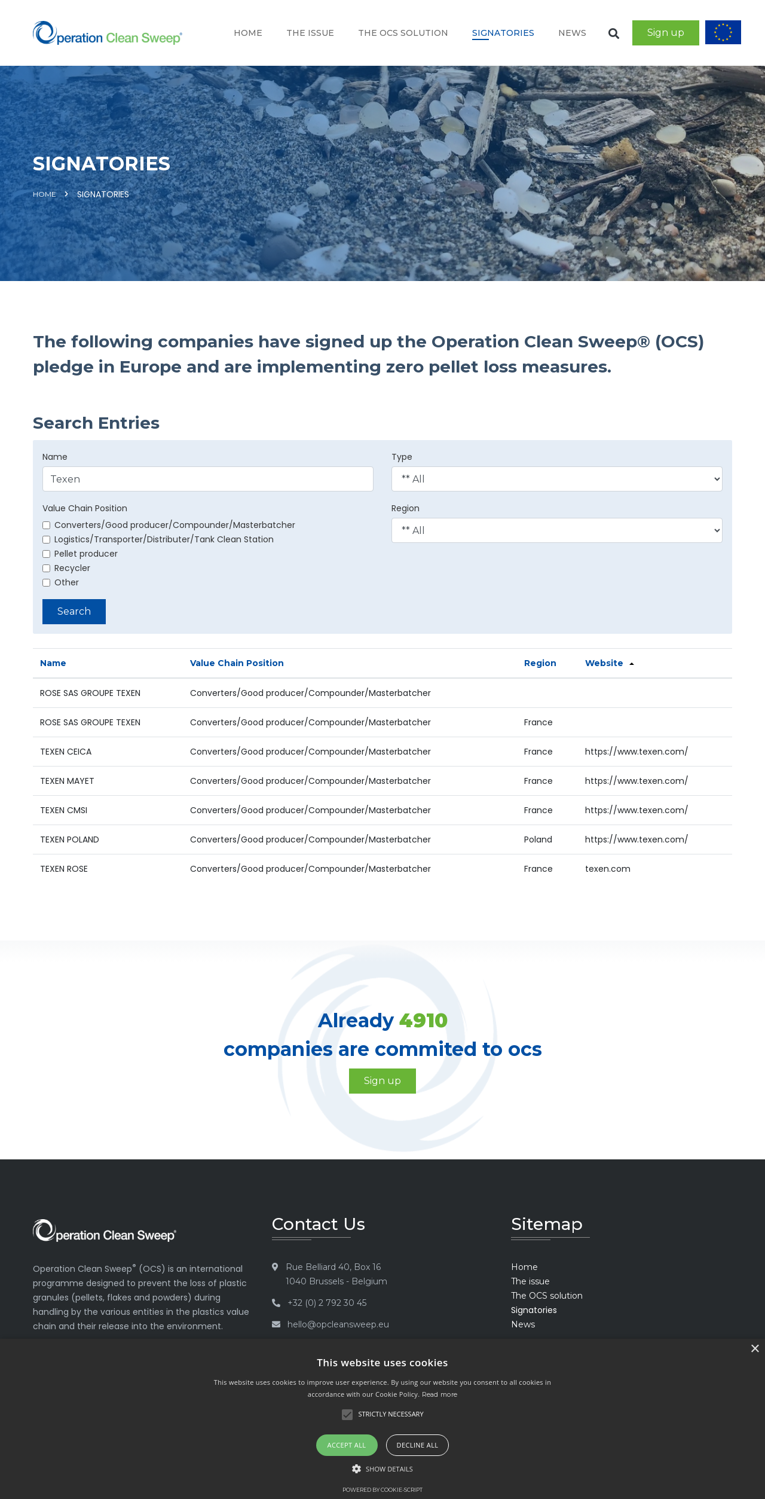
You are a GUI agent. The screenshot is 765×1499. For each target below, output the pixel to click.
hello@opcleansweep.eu (338, 1324)
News (572, 33)
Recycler (66, 568)
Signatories (503, 33)
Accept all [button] (347, 1444)
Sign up (665, 32)
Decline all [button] (418, 1444)
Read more (440, 1394)
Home (248, 33)
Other (60, 582)
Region (405, 508)
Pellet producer (80, 554)
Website (604, 663)
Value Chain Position (84, 508)
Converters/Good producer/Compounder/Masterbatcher (168, 525)
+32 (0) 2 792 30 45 (326, 1302)
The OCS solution (403, 33)
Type (401, 457)
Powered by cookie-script (382, 1489)
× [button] (754, 1349)
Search (74, 611)
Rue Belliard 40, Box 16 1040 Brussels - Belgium (336, 1274)
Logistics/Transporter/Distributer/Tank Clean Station (158, 539)
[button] (382, 1469)
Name (55, 457)
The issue (310, 33)
